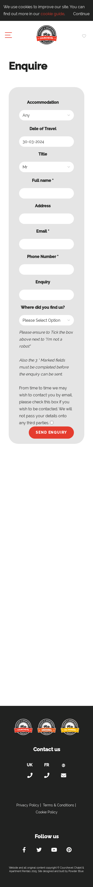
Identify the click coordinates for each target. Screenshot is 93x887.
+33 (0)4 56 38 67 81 (46, 775)
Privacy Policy (27, 805)
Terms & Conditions (58, 805)
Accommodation (43, 102)
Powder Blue (76, 871)
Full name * (43, 180)
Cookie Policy (47, 812)
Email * (42, 231)
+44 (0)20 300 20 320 (29, 775)
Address (43, 206)
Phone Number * (43, 256)
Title (42, 154)
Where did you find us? (43, 307)
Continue (81, 13)
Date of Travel (43, 128)
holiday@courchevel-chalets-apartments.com (63, 775)
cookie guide (52, 13)
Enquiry (42, 282)
